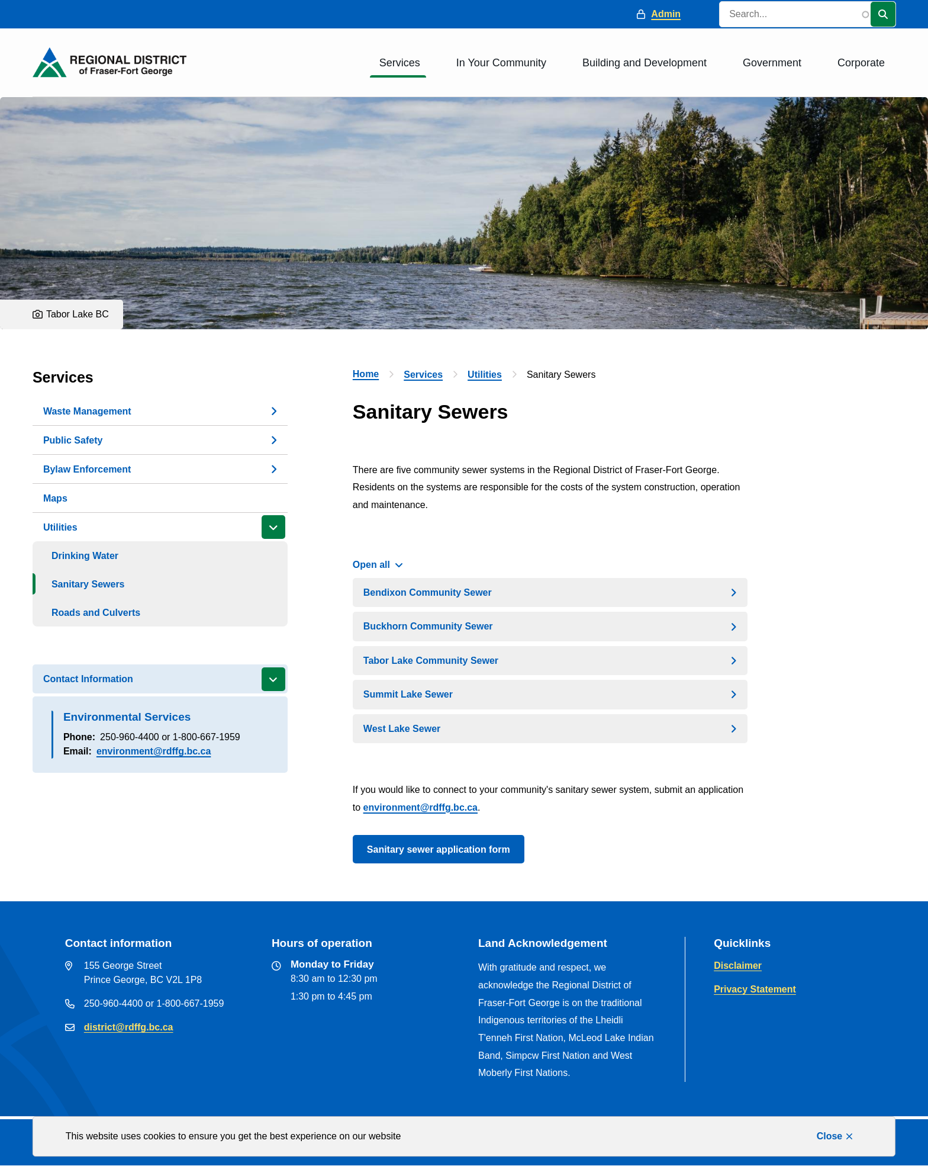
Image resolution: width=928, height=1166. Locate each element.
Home (366, 374)
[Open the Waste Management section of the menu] (273, 411)
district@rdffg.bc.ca (128, 1027)
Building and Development (644, 63)
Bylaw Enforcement (87, 469)
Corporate (861, 63)
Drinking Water (84, 556)
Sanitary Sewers (88, 584)
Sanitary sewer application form (438, 849)
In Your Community (501, 63)
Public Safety (72, 440)
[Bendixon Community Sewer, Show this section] (550, 592)
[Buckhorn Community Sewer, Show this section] (550, 626)
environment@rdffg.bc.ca (153, 751)
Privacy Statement (755, 989)
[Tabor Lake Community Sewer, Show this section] (550, 660)
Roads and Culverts (95, 613)
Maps (55, 498)
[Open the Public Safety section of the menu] (273, 440)
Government (772, 63)
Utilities (60, 527)
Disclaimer (738, 966)
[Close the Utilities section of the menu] (273, 527)
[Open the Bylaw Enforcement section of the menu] (273, 469)
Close (830, 1136)
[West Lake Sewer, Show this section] (550, 728)
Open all (371, 565)
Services (399, 63)
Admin (666, 14)
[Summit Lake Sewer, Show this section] (550, 694)
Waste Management (87, 411)
